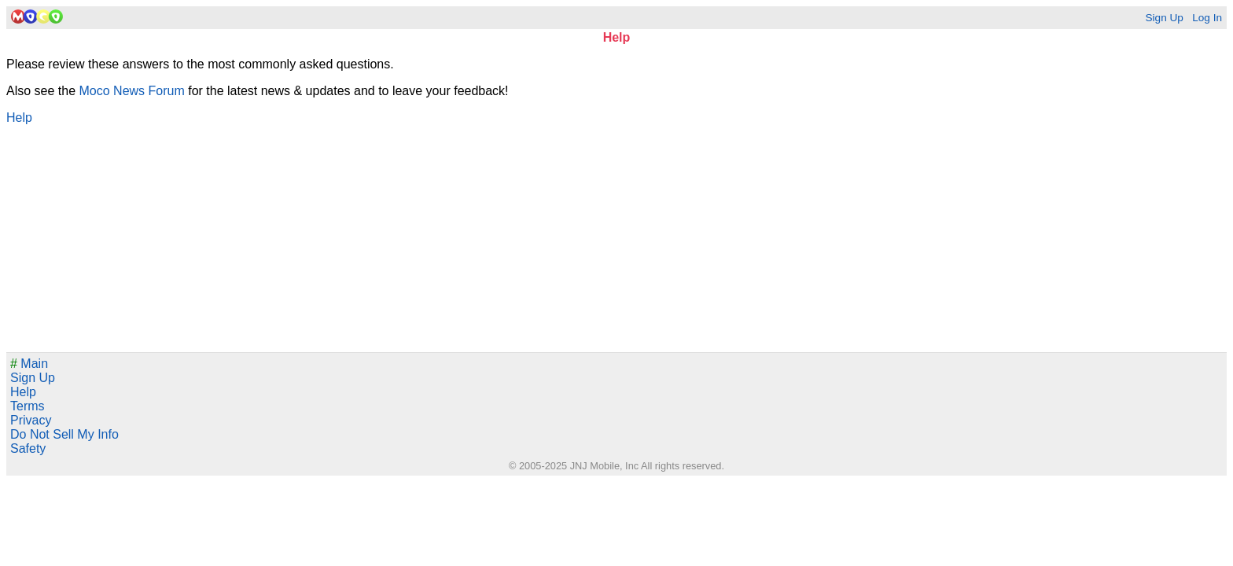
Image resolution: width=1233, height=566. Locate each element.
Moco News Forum (132, 90)
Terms (27, 406)
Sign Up (1164, 18)
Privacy (30, 420)
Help (19, 117)
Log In (1207, 18)
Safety (28, 448)
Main (29, 363)
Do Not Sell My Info (64, 434)
